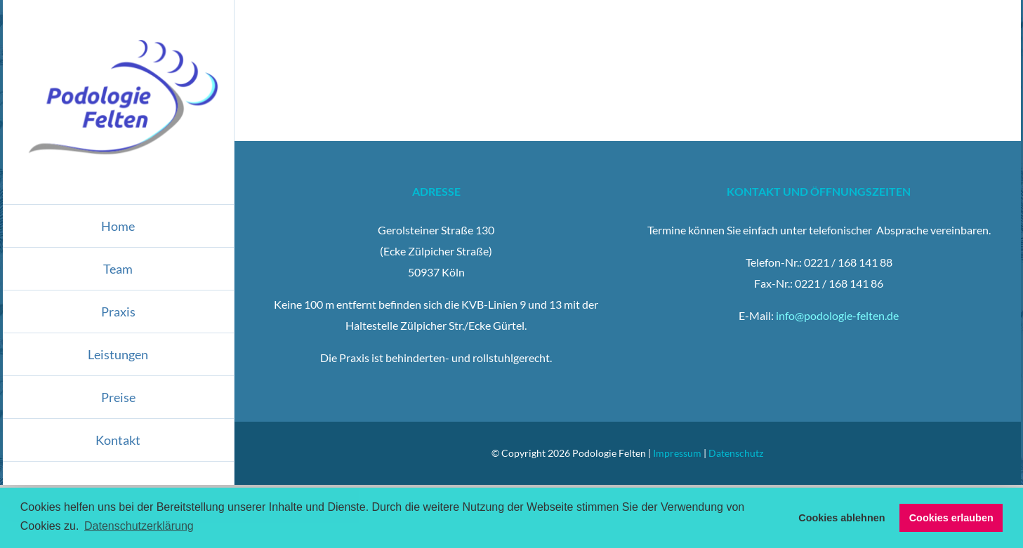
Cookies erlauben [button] (951, 517)
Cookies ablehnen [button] (841, 517)
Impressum (677, 453)
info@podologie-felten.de (837, 315)
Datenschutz (735, 453)
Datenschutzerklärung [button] (139, 526)
